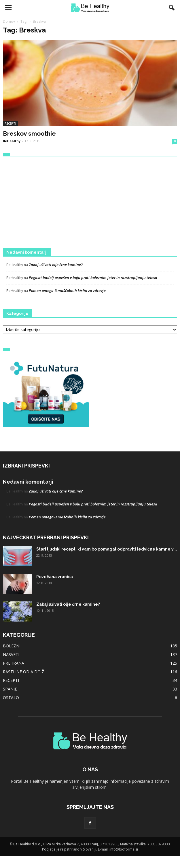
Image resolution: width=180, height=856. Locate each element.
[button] (172, 8)
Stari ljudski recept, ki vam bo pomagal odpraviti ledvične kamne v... (106, 549)
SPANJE (10, 689)
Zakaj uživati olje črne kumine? (56, 264)
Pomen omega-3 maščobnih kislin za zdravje (67, 290)
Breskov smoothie (29, 133)
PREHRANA (13, 663)
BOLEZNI (11, 646)
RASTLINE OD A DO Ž (23, 671)
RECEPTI (10, 124)
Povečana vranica (54, 576)
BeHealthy (11, 141)
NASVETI (11, 654)
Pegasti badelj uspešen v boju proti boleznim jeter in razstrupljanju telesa (93, 277)
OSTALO (11, 697)
